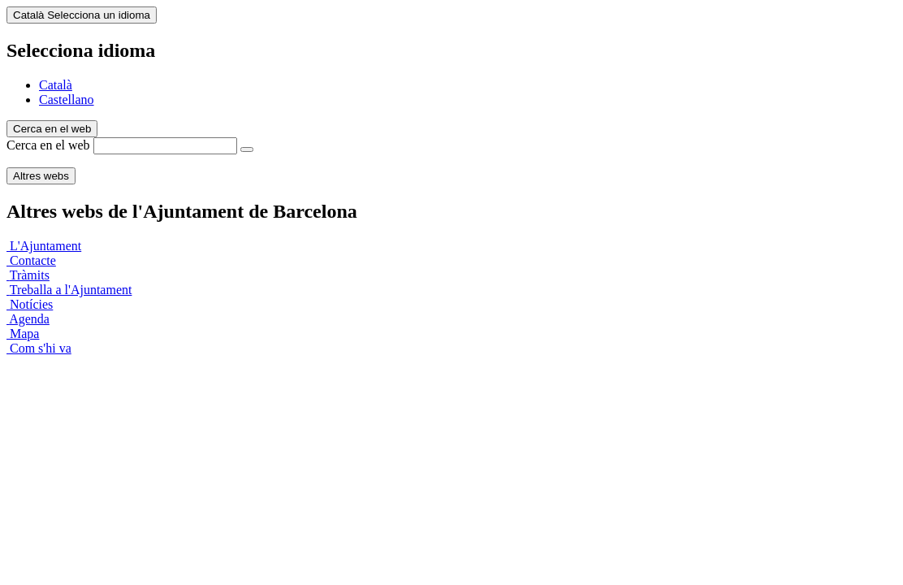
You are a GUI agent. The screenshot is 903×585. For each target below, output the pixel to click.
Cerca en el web (48, 145)
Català (55, 85)
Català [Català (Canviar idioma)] (81, 15)
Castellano (66, 99)
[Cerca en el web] (246, 149)
